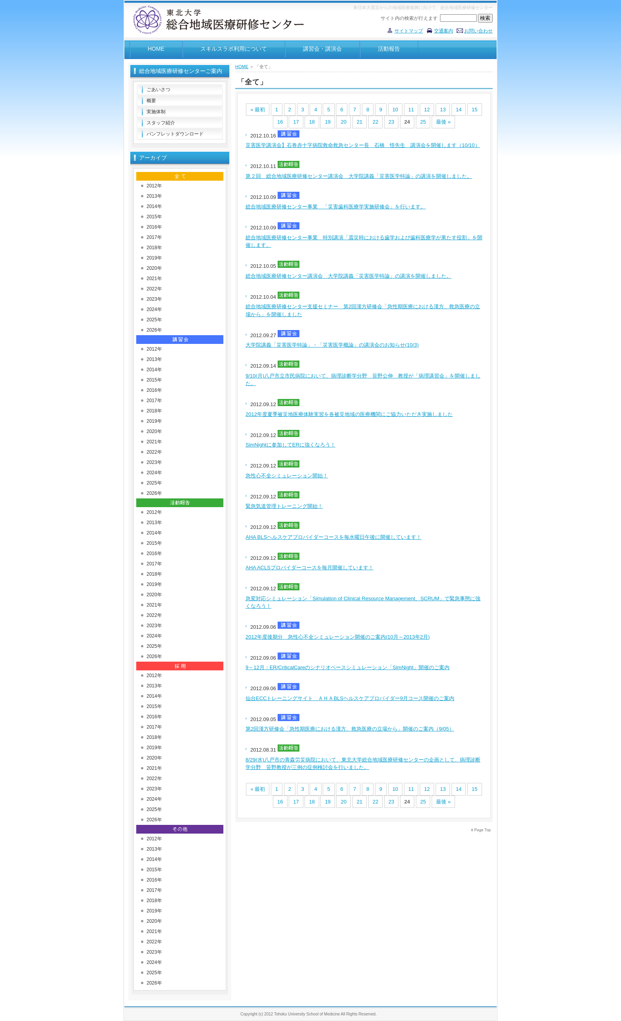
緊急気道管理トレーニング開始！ (284, 506)
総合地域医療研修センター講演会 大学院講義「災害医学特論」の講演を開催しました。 (348, 276)
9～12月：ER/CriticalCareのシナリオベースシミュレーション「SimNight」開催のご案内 (348, 667)
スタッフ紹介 (161, 123)
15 (474, 110)
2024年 (154, 309)
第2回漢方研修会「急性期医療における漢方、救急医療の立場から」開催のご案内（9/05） (350, 729)
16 (280, 122)
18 (311, 122)
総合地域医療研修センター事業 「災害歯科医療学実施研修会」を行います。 (336, 207)
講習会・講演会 (322, 49)
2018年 (154, 247)
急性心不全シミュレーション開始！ (287, 476)
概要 (151, 100)
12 (427, 110)
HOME (156, 49)
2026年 (154, 330)
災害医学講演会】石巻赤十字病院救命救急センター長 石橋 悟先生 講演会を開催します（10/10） (363, 145)
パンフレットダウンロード (175, 134)
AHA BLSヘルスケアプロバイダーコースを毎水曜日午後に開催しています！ (333, 537)
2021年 (154, 278)
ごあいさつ (158, 89)
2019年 (154, 258)
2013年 (154, 196)
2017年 (154, 237)
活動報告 (389, 49)
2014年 (154, 206)
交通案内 (443, 31)
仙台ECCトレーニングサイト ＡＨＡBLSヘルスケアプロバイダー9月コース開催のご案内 (350, 698)
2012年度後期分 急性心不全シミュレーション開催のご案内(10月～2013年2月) (338, 637)
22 (375, 122)
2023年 (154, 299)
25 (423, 122)
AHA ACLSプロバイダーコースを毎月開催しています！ (309, 568)
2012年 (154, 186)
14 (458, 110)
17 (296, 122)
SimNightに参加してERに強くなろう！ (290, 445)
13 (443, 110)
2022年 (154, 289)
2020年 (154, 268)
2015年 (154, 216)
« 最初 (257, 110)
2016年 (154, 227)
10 (395, 110)
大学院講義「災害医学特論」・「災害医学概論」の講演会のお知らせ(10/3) (332, 345)
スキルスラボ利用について (233, 49)
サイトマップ (408, 31)
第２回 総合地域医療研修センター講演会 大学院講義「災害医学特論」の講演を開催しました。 (359, 176)
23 (391, 122)
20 (343, 122)
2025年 (154, 320)
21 (359, 122)
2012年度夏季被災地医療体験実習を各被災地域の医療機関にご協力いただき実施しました (349, 414)
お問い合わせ (478, 31)
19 (327, 122)
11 (411, 110)
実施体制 (156, 112)
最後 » (443, 122)
